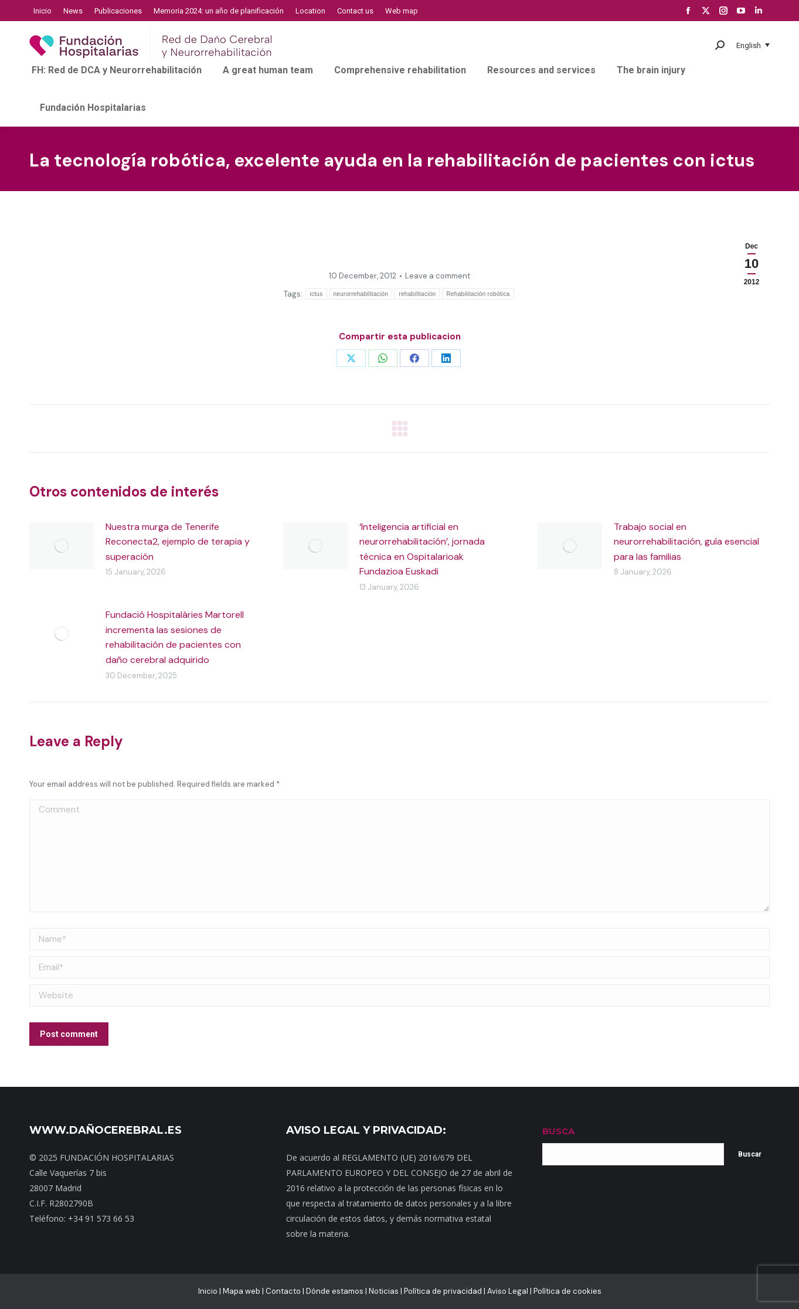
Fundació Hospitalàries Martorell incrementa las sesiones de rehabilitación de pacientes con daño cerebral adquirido (175, 637)
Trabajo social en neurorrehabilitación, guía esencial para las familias (686, 542)
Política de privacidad (443, 1291)
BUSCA (558, 1131)
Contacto (283, 1291)
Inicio (207, 1291)
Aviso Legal (507, 1291)
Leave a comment (437, 276)
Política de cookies (567, 1291)
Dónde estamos (334, 1291)
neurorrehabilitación (361, 294)
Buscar (749, 1154)
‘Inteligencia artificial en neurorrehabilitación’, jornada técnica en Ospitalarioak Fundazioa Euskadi (422, 549)
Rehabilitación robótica (477, 294)
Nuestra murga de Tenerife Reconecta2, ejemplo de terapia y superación (178, 542)
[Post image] (61, 545)
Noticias (384, 1291)
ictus (316, 294)
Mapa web (241, 1291)
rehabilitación (417, 294)
